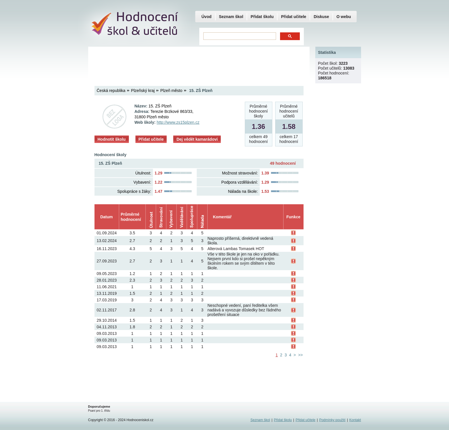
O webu (343, 16)
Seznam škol (231, 16)
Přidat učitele (151, 139)
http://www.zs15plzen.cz (178, 122)
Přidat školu (262, 16)
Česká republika (111, 90)
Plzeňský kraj (143, 90)
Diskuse (321, 16)
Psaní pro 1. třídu (99, 410)
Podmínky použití (332, 420)
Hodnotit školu (112, 139)
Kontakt (355, 420)
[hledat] (239, 36)
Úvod (207, 16)
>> (300, 355)
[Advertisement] (198, 61)
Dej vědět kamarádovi (197, 139)
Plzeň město (171, 90)
